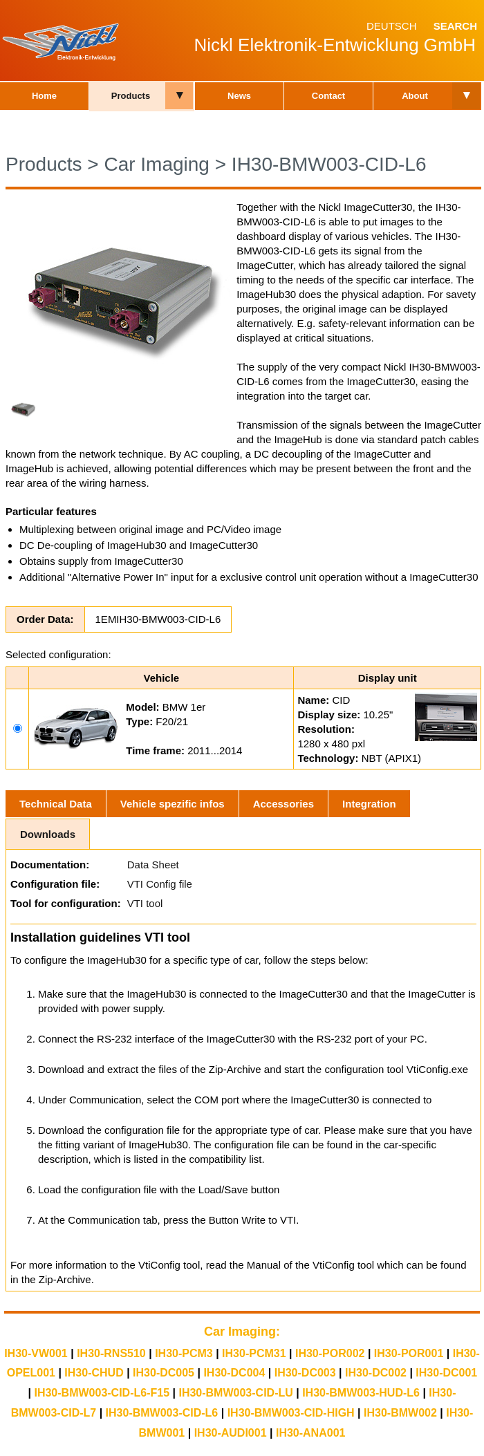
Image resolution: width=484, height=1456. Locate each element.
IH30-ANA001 (310, 1433)
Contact (328, 96)
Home (44, 96)
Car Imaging (157, 164)
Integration (369, 804)
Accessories (283, 804)
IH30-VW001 (36, 1353)
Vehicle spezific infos (172, 804)
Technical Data (55, 804)
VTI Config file (159, 884)
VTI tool (145, 903)
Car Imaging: (242, 1331)
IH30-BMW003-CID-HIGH (291, 1413)
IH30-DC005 (163, 1373)
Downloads (47, 834)
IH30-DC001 (446, 1373)
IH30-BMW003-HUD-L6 (361, 1393)
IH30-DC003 (305, 1373)
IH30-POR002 (330, 1353)
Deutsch (391, 26)
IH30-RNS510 (111, 1353)
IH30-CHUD (93, 1373)
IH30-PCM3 (184, 1353)
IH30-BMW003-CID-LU (235, 1393)
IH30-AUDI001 (230, 1433)
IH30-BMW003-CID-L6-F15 (101, 1393)
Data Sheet (153, 864)
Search (455, 26)
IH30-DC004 (234, 1373)
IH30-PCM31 (254, 1353)
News (239, 96)
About (415, 96)
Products (130, 96)
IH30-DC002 (376, 1373)
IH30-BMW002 (400, 1413)
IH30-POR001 (409, 1353)
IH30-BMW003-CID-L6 (329, 164)
